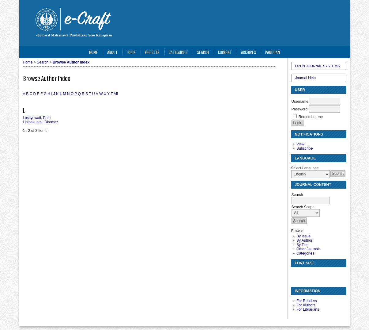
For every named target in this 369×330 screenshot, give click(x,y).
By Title (302, 245)
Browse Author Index (71, 62)
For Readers (306, 301)
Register (152, 52)
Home (93, 52)
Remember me (311, 117)
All (116, 94)
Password (300, 109)
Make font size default (306, 274)
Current (225, 52)
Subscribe (304, 148)
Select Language (305, 168)
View (300, 144)
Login (131, 52)
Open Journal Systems (317, 66)
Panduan (272, 52)
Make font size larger (316, 274)
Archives (248, 52)
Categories (305, 253)
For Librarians (307, 309)
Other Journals (308, 249)
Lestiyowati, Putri (37, 118)
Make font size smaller (297, 274)
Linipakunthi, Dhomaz (40, 122)
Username (300, 101)
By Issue (303, 236)
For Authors (305, 305)
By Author (304, 240)
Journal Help (305, 78)
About (112, 52)
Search (203, 52)
